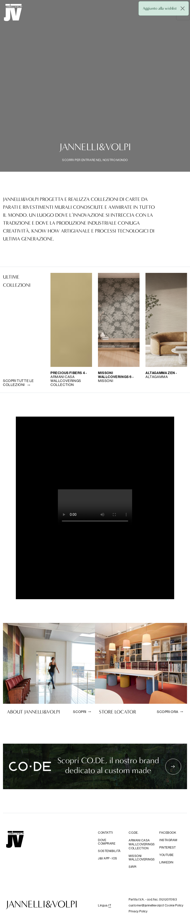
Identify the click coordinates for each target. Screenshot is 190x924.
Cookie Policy (174, 905)
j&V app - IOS (107, 858)
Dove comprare (106, 841)
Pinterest (167, 847)
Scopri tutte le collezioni (18, 383)
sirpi (133, 867)
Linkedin (166, 862)
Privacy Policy (138, 911)
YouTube (166, 855)
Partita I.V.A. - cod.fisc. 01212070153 (153, 899)
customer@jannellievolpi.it (147, 905)
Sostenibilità (109, 851)
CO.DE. (133, 832)
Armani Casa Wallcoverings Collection (141, 844)
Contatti (105, 832)
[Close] (183, 8)
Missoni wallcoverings (141, 857)
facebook (167, 832)
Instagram (168, 840)
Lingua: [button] (104, 905)
